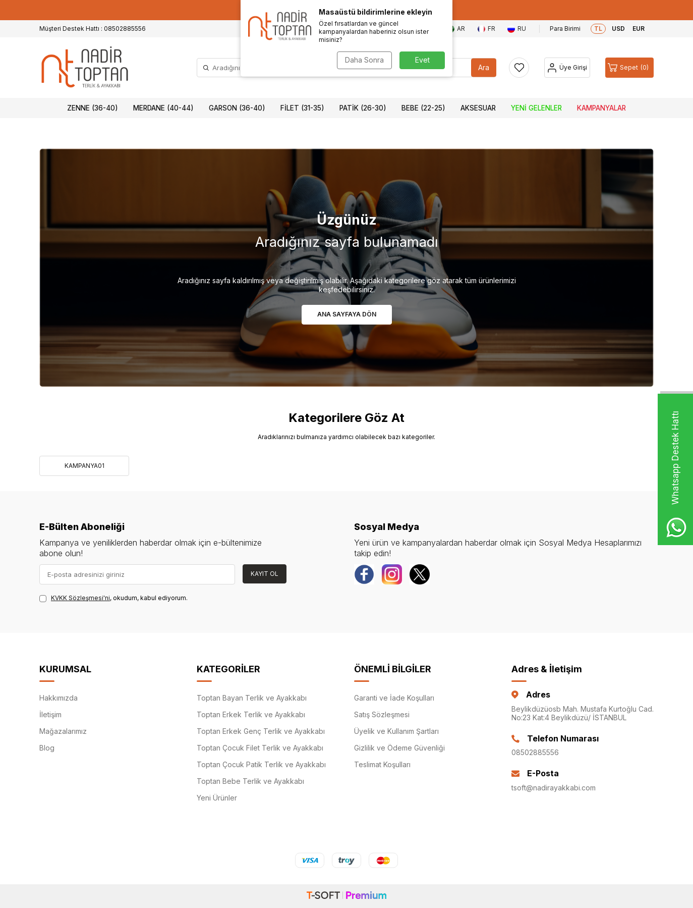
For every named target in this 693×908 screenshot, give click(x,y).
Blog (46, 747)
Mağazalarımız (63, 731)
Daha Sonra (364, 60)
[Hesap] (567, 68)
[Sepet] (629, 68)
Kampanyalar (601, 108)
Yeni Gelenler (536, 108)
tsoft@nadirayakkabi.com (553, 787)
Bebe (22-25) (423, 108)
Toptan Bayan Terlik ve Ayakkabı (252, 697)
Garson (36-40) (237, 108)
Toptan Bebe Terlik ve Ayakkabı (250, 781)
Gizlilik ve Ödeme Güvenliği (399, 747)
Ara (483, 67)
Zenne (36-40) (92, 108)
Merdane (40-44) (163, 108)
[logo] (84, 67)
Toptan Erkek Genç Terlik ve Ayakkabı (261, 731)
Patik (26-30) (362, 108)
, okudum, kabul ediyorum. (113, 598)
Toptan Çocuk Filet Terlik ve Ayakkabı (260, 747)
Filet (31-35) (302, 108)
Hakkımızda (58, 697)
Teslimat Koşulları (382, 764)
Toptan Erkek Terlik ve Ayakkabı (251, 714)
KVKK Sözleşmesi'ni (80, 598)
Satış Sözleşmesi (382, 714)
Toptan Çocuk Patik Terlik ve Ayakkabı (261, 764)
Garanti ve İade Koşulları (394, 697)
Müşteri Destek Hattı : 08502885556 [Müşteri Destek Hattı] (92, 28)
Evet (422, 60)
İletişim (50, 714)
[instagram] (392, 574)
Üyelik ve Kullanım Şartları (396, 731)
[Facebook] (364, 574)
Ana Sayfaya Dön (346, 314)
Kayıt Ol (264, 573)
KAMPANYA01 (84, 465)
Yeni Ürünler (217, 797)
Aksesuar (478, 108)
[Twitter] (420, 574)
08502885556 (535, 752)
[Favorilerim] (519, 68)
